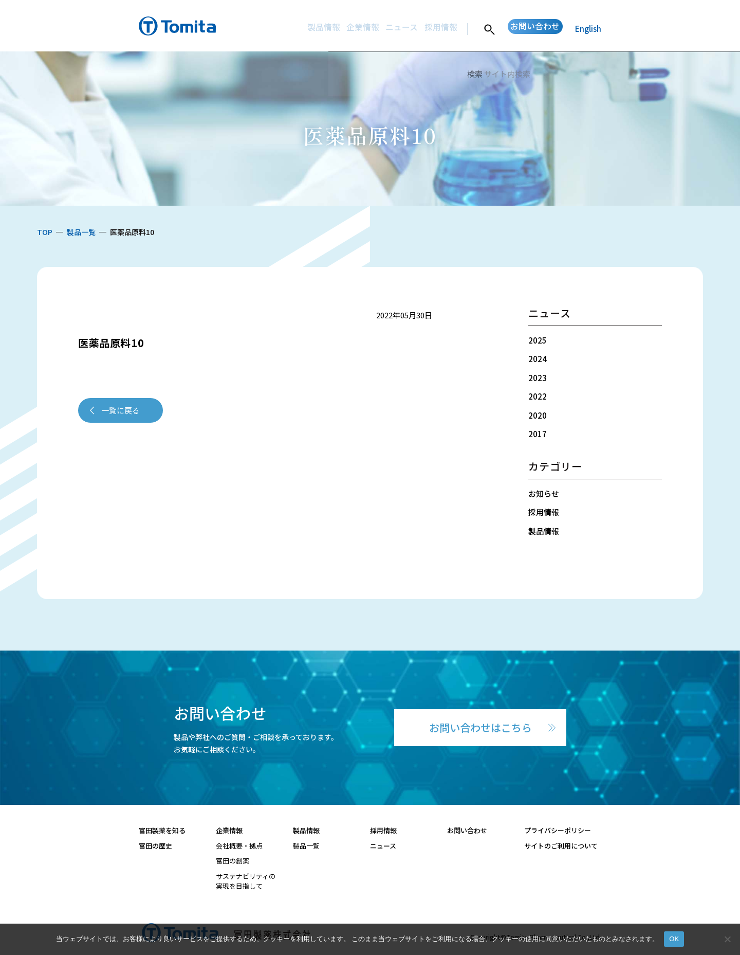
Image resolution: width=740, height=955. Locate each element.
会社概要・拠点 (239, 846)
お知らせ (543, 493)
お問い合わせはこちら (480, 727)
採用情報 (420, 28)
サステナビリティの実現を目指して (245, 881)
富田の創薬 (232, 861)
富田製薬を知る (162, 830)
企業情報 (331, 28)
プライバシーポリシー (557, 830)
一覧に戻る (120, 410)
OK (674, 939)
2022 (537, 396)
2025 (537, 340)
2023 (537, 377)
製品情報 (285, 28)
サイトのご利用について (561, 846)
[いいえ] (727, 939)
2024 (537, 358)
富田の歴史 (155, 846)
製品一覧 (306, 846)
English (588, 28)
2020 (537, 415)
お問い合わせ (527, 28)
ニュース (376, 28)
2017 (537, 433)
